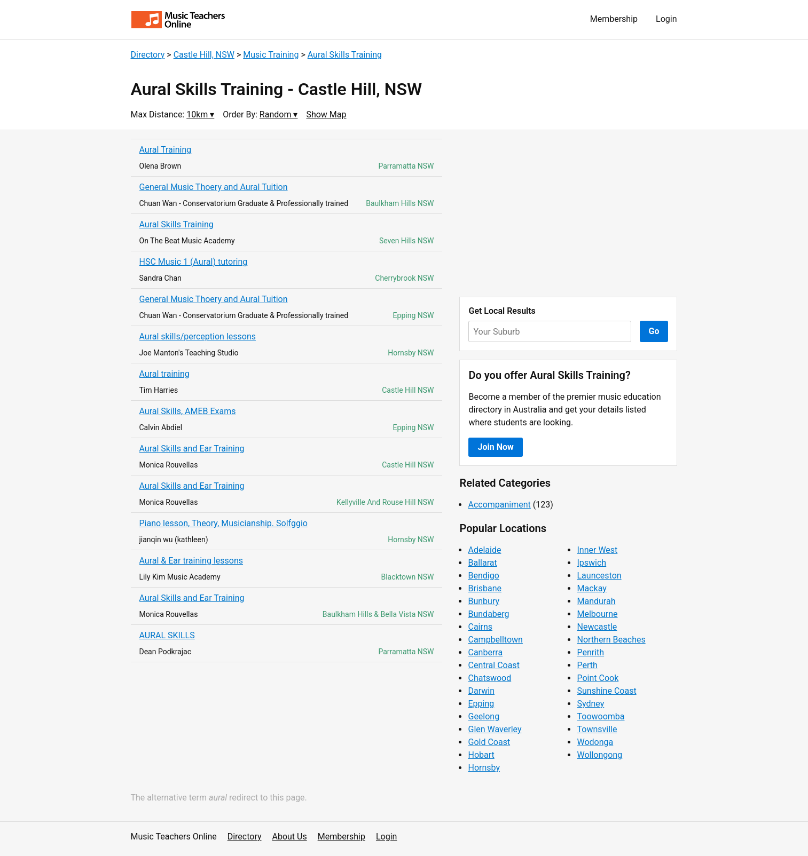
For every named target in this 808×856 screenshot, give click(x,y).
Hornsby (484, 768)
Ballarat (482, 563)
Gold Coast (489, 742)
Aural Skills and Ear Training (192, 448)
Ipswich (591, 563)
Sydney (590, 704)
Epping (481, 704)
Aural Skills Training (345, 55)
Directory (148, 55)
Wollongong (599, 755)
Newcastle (597, 627)
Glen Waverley (494, 729)
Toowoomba (600, 716)
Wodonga (595, 742)
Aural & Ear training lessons (191, 561)
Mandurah (596, 601)
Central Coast (493, 665)
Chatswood (489, 678)
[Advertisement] (568, 213)
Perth (587, 665)
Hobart (481, 755)
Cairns (480, 627)
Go (654, 331)
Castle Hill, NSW (204, 55)
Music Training (271, 55)
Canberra (485, 652)
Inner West (597, 550)
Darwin (481, 691)
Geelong (483, 716)
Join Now (495, 447)
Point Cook (597, 678)
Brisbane (484, 588)
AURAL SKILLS (167, 635)
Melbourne (597, 614)
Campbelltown (495, 640)
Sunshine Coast (606, 691)
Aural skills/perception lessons (197, 336)
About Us (289, 836)
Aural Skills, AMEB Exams (187, 411)
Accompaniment (499, 505)
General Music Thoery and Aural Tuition (213, 187)
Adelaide (484, 550)
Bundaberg (488, 614)
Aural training (164, 374)
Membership (614, 19)
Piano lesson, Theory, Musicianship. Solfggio (223, 523)
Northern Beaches (611, 640)
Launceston (599, 575)
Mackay (591, 588)
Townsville (597, 729)
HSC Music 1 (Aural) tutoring (193, 262)
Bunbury (483, 601)
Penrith (590, 652)
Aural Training (165, 150)
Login (666, 19)
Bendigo (483, 575)
